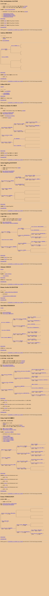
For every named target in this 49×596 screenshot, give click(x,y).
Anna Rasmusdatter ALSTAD (8, 14)
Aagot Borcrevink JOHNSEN (7, 257)
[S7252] (5, 510)
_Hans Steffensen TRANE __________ (32, 186)
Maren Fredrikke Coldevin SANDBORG (10, 238)
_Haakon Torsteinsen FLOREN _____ (32, 127)
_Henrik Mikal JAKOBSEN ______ (33, 355)
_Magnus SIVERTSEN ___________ (33, 346)
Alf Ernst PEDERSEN (6, 333)
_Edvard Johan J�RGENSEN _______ (23, 563)
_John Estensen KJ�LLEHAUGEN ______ (39, 242)
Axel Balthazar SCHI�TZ (8, 468)
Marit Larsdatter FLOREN (7, 143)
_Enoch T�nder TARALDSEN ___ (37, 569)
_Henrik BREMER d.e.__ (15, 46)
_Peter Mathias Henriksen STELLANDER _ (22, 397)
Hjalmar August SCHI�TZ (8, 469)
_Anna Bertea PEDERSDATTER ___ (33, 350)
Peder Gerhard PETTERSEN (7, 390)
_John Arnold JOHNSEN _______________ (9, 248)
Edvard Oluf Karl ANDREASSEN (9, 316)
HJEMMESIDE (3, 27)
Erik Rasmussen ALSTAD (8, 16)
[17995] (1, 328)
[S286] (5, 80)
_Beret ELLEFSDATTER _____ (19, 137)
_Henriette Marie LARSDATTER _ (33, 368)
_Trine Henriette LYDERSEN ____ (8, 210)
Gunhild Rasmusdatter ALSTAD (9, 15)
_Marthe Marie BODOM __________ (23, 502)
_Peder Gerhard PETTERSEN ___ (7, 401)
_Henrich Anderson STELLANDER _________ (39, 395)
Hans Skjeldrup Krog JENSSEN (8, 181)
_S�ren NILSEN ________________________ (40, 412)
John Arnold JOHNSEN (6, 237)
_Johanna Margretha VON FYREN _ (37, 478)
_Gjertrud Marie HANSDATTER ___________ (39, 417)
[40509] (4, 38)
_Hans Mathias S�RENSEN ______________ (22, 414)
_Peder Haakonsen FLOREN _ (19, 129)
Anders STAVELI (8, 294)
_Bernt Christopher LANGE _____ (23, 494)
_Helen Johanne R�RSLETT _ (7, 361)
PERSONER (2, 18)
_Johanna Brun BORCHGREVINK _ (24, 252)
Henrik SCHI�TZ (6, 466)
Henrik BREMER (5, 40)
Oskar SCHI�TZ (6, 471)
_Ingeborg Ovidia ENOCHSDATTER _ (23, 571)
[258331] (20, 455)
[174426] (19, 235)
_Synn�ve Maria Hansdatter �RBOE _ (33, 190)
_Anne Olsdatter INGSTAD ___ (7, 151)
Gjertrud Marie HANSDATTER (9, 391)
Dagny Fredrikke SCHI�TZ (8, 470)
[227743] (23, 386)
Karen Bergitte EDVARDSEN (8, 540)
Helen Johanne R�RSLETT (8, 334)
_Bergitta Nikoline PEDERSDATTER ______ (39, 425)
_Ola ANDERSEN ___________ (19, 147)
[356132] (18, 464)
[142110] (24, 7)
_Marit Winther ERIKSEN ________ (20, 365)
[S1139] (5, 163)
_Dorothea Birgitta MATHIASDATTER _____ (39, 399)
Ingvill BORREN (6, 99)
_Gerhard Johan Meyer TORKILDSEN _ (8, 549)
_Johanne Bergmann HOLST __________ (38, 254)
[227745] (21, 388)
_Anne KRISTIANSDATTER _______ (33, 359)
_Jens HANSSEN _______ (20, 188)
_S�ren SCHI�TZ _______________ (38, 474)
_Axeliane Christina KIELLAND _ (23, 485)
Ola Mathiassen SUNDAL (10, 121)
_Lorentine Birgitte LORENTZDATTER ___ (22, 423)
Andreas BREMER (5, 59)
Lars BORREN (8, 96)
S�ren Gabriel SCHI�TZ (7, 459)
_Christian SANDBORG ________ (24, 262)
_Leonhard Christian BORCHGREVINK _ (38, 250)
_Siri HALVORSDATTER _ (20, 196)
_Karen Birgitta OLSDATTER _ (37, 573)
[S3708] (5, 435)
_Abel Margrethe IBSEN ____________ (38, 264)
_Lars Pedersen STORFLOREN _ (7, 133)
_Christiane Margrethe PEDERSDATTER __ (22, 405)
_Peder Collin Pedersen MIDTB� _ (20, 340)
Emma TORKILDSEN (5, 559)
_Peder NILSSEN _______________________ (39, 403)
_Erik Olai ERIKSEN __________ (33, 363)
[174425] (20, 234)
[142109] (25, 6)
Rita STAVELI (6, 296)
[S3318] (5, 431)
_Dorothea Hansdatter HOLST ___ (37, 496)
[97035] (1, 290)
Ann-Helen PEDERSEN (6, 353)
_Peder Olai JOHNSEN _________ (33, 337)
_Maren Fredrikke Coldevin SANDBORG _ (9, 266)
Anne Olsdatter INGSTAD (8, 119)
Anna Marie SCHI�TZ (9, 462)
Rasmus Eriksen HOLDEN (10, 9)
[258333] (4, 454)
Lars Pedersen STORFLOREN (8, 118)
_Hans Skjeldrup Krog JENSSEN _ (8, 192)
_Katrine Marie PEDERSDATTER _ (33, 342)
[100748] (23, 116)
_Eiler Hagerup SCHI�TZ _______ (24, 476)
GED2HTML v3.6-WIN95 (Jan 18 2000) (15, 29)
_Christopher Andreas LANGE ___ (37, 492)
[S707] (5, 20)
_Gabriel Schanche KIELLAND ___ (37, 483)
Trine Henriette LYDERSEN (8, 182)
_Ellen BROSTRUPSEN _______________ (38, 246)
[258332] (23, 457)
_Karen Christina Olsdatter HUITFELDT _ (39, 407)
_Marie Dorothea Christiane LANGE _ (8, 498)
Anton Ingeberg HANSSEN (7, 201)
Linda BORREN (6, 98)
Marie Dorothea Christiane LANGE (9, 460)
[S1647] (5, 278)
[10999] (19, 178)
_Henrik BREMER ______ (5, 50)
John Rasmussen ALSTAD (8, 13)
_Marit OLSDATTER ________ (19, 155)
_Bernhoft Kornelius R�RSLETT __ (20, 357)
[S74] (5, 222)
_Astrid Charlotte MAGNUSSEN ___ (20, 348)
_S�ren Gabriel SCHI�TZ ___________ (9, 481)
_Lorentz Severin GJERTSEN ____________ (39, 421)
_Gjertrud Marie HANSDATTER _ (7, 419)
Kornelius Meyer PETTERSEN (8, 410)
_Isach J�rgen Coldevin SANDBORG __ (39, 260)
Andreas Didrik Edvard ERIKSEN (11, 312)
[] (2, 20)
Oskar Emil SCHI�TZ (6, 490)
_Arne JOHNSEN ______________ (24, 244)
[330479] (9, 123)
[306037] (2, 92)
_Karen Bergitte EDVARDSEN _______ (8, 567)
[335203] (26, 11)
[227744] (23, 387)
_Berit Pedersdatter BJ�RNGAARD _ (32, 131)
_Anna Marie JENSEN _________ (24, 270)
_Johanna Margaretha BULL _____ (37, 487)
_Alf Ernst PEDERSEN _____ (6, 344)
